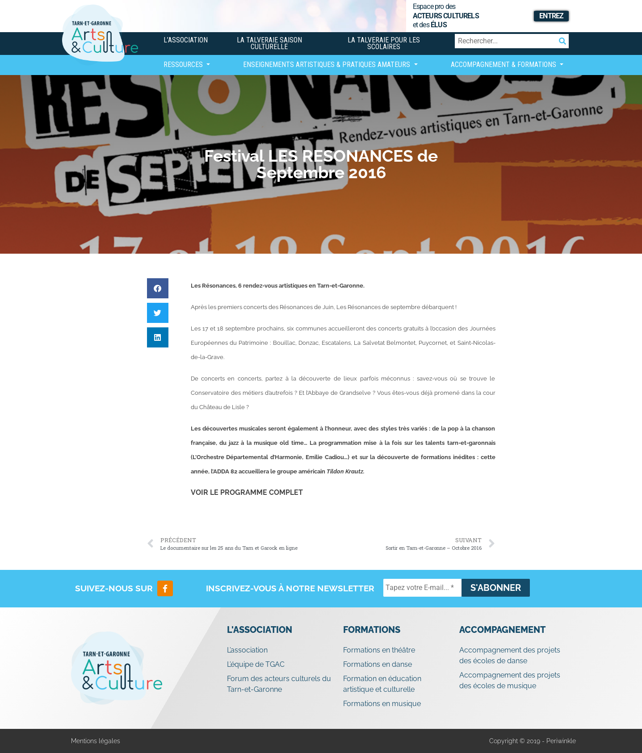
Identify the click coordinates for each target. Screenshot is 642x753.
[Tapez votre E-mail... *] (422, 588)
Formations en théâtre (379, 650)
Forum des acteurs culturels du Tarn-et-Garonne (279, 684)
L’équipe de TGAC (256, 664)
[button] (157, 288)
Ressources (184, 64)
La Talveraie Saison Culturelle (269, 43)
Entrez (551, 16)
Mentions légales (95, 741)
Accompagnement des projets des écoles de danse (509, 655)
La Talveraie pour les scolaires (384, 43)
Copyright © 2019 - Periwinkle (532, 741)
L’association (186, 40)
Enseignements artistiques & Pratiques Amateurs (327, 64)
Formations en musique (382, 703)
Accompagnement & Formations (504, 64)
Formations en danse (377, 664)
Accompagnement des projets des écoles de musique (509, 680)
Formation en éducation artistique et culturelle (382, 684)
